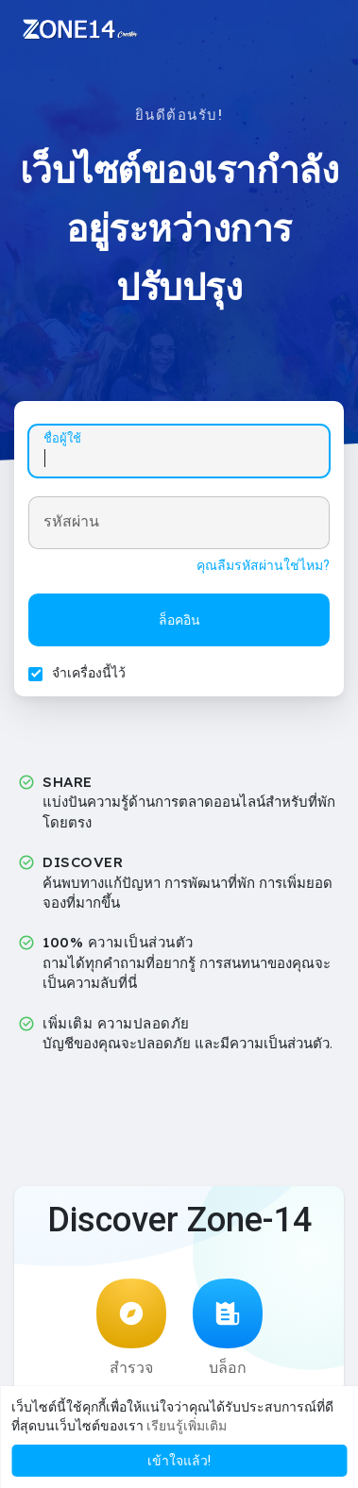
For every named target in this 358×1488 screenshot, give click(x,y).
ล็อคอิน (179, 619)
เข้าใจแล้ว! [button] (179, 1460)
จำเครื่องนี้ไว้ (89, 672)
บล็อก (228, 1328)
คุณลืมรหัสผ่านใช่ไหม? (263, 565)
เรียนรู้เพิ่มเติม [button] (186, 1425)
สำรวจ (131, 1328)
